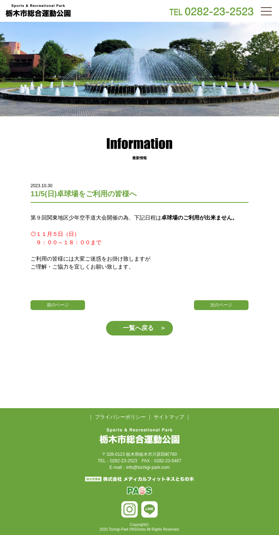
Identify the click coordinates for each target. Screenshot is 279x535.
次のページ (221, 304)
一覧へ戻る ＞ (144, 328)
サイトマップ (169, 417)
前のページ (58, 304)
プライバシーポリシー (120, 417)
